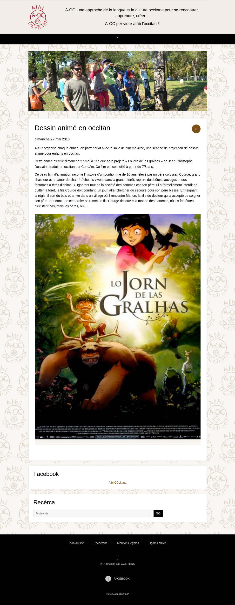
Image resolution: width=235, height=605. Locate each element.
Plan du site (76, 543)
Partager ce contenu (117, 560)
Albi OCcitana (117, 482)
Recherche (100, 543)
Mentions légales (128, 543)
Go (158, 513)
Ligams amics (157, 543)
